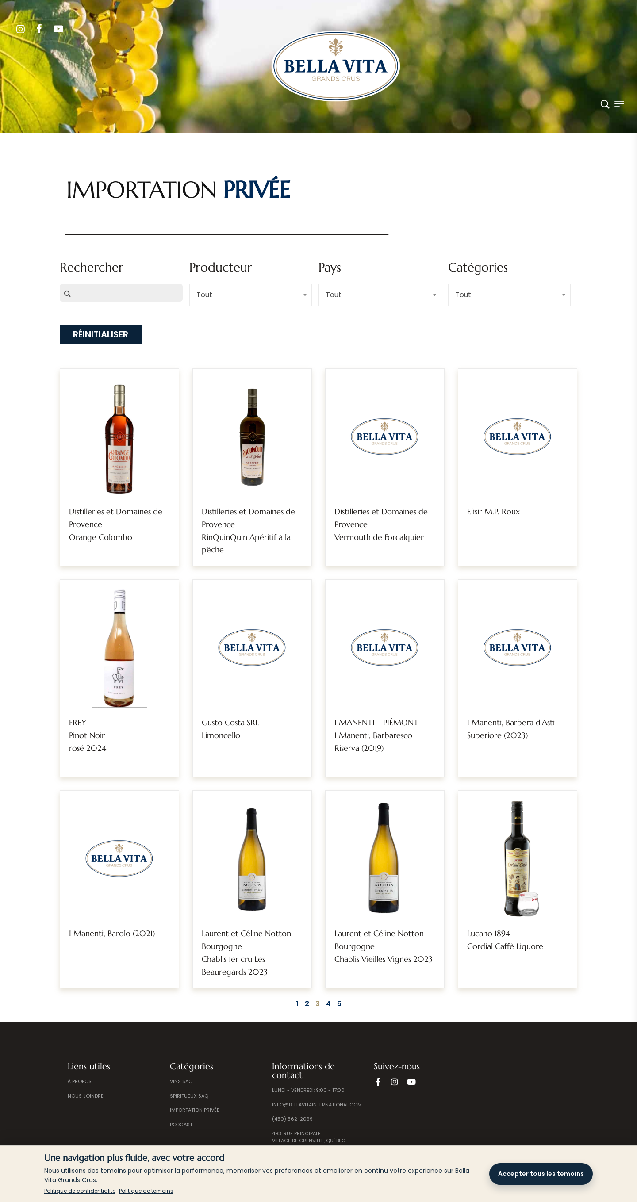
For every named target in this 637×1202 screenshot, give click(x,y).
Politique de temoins (146, 1190)
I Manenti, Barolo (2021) (112, 933)
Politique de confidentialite (79, 1190)
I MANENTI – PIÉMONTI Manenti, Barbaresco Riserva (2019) (376, 735)
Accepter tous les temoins (541, 1173)
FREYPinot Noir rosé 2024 (87, 735)
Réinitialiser (100, 334)
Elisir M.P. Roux (493, 511)
